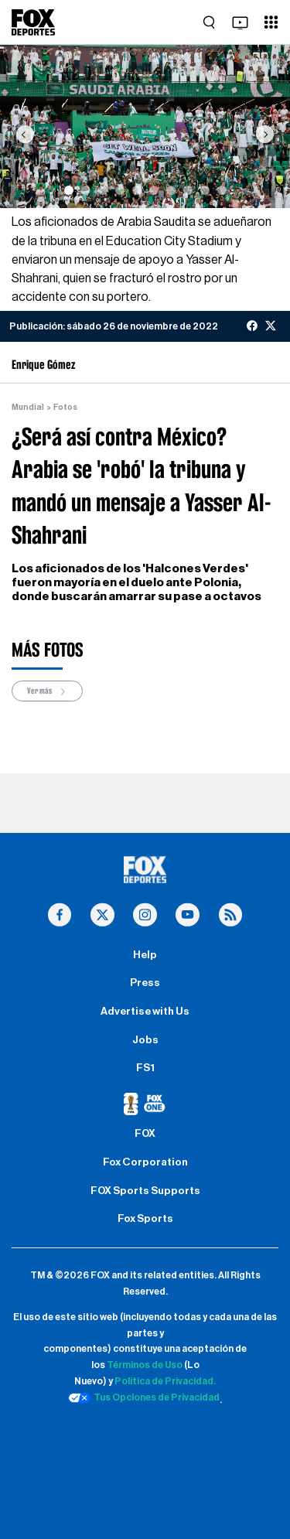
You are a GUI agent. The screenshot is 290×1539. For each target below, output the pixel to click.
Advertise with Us (145, 1011)
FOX (145, 1133)
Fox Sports (145, 1218)
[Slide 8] (188, 190)
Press (145, 983)
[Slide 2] (85, 190)
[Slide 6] (154, 190)
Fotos (65, 407)
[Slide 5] (137, 190)
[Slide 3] (102, 190)
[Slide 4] (120, 190)
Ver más (47, 692)
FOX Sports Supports (145, 1191)
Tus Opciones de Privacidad (144, 1398)
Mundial (28, 407)
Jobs (145, 1040)
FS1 (145, 1068)
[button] (25, 134)
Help (145, 955)
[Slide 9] (205, 190)
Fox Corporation (145, 1162)
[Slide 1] (68, 190)
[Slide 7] (171, 190)
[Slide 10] (222, 190)
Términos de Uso (145, 1365)
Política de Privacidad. (165, 1381)
